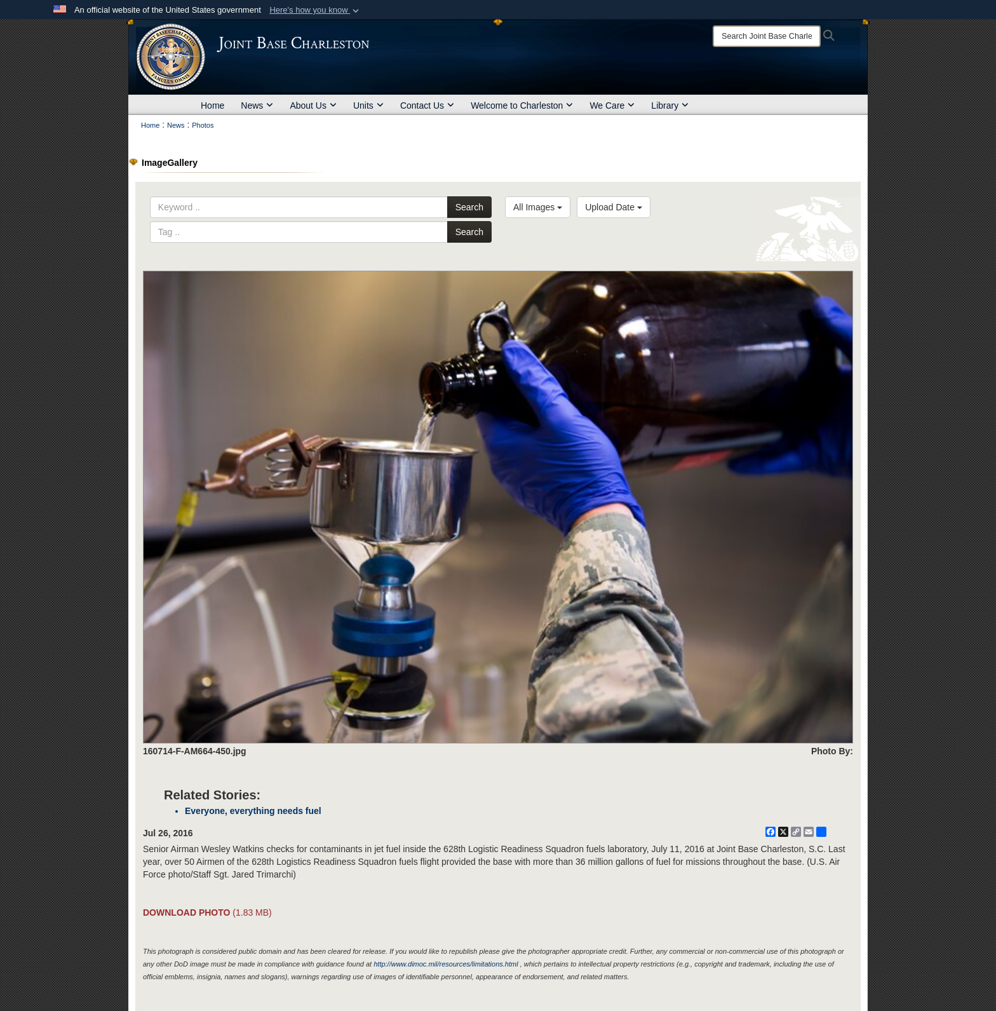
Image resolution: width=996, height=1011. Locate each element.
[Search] (767, 36)
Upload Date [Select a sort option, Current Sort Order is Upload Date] (613, 207)
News (257, 105)
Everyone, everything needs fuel (253, 811)
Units (368, 105)
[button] (315, 10)
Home (212, 105)
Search (469, 207)
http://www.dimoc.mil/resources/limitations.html (446, 964)
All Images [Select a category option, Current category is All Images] (537, 207)
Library (670, 105)
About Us (313, 105)
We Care (612, 105)
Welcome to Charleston (522, 105)
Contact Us (427, 105)
